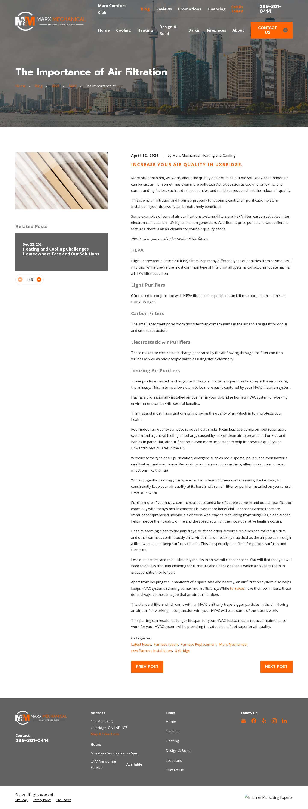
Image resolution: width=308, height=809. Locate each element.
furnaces (237, 588)
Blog (145, 9)
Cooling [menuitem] (123, 30)
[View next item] (39, 279)
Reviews (164, 9)
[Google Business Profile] (243, 720)
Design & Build (178, 750)
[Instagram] (274, 720)
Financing (216, 9)
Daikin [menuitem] (194, 30)
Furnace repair (166, 644)
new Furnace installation (151, 650)
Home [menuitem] (104, 30)
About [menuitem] (238, 30)
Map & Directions (105, 734)
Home (171, 721)
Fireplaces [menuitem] (216, 30)
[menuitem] (21, 800)
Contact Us (273, 30)
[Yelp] (264, 720)
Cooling (172, 731)
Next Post (276, 667)
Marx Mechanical (233, 644)
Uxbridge (182, 650)
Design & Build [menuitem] (168, 30)
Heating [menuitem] (145, 30)
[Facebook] (253, 720)
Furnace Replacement (199, 644)
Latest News (141, 644)
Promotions (189, 9)
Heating (172, 740)
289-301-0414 (270, 9)
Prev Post (147, 667)
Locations (174, 760)
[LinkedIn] (284, 720)
